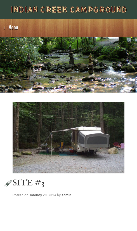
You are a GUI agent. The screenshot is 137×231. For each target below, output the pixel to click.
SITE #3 (28, 183)
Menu (11, 28)
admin (66, 195)
